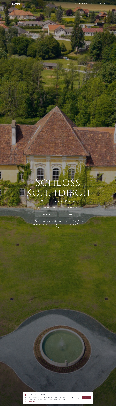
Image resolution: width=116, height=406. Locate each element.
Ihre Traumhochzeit (70, 208)
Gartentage (69, 4)
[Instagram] (102, 3)
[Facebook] (100, 3)
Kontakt (93, 4)
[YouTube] (105, 3)
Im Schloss (85, 4)
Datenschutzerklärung (30, 401)
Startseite (53, 4)
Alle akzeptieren (86, 398)
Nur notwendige (75, 398)
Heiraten (60, 4)
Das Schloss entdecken (46, 208)
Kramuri (77, 4)
